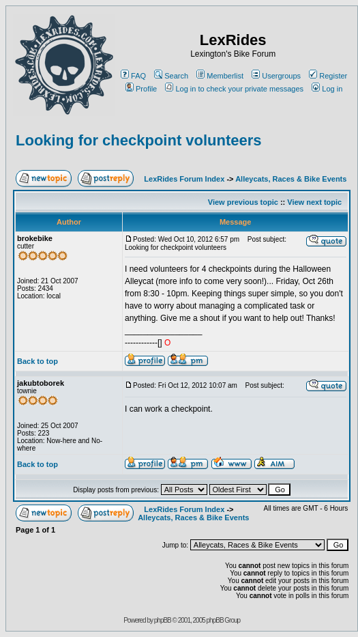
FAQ (133, 76)
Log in (327, 89)
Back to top (37, 361)
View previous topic (243, 202)
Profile (141, 89)
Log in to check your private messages (234, 89)
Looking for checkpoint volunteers (139, 140)
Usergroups (276, 76)
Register (328, 76)
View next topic (314, 202)
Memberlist (219, 76)
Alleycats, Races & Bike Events (290, 179)
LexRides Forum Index (184, 179)
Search (171, 76)
